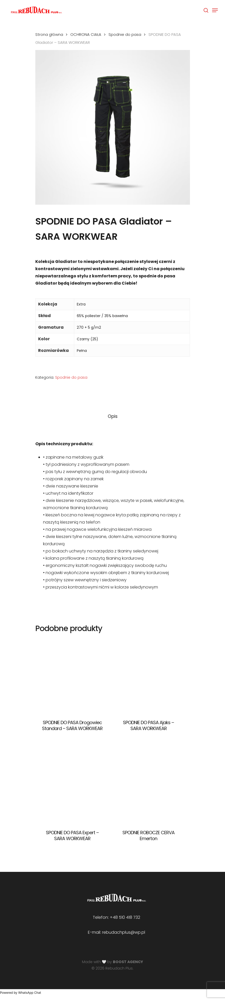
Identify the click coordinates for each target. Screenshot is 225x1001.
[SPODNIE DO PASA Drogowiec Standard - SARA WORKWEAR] (72, 676)
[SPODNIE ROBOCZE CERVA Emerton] (148, 786)
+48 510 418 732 (125, 917)
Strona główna (49, 34)
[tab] (113, 416)
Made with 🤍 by (112, 961)
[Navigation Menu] (215, 10)
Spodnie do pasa (125, 34)
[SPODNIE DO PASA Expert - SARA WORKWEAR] (72, 786)
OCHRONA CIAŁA (85, 34)
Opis (113, 416)
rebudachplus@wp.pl (123, 932)
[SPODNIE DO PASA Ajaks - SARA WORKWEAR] (148, 676)
